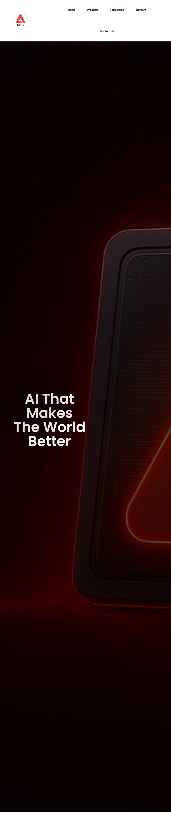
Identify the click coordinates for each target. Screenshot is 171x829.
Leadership (117, 10)
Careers (141, 10)
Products (92, 10)
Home (71, 10)
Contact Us (107, 31)
